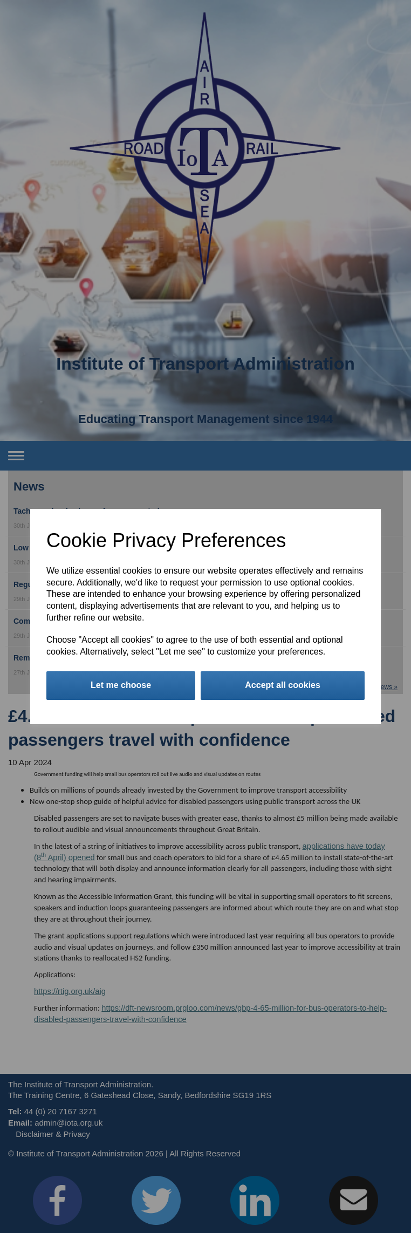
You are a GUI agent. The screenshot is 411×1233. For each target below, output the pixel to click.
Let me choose (121, 685)
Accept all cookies (282, 685)
